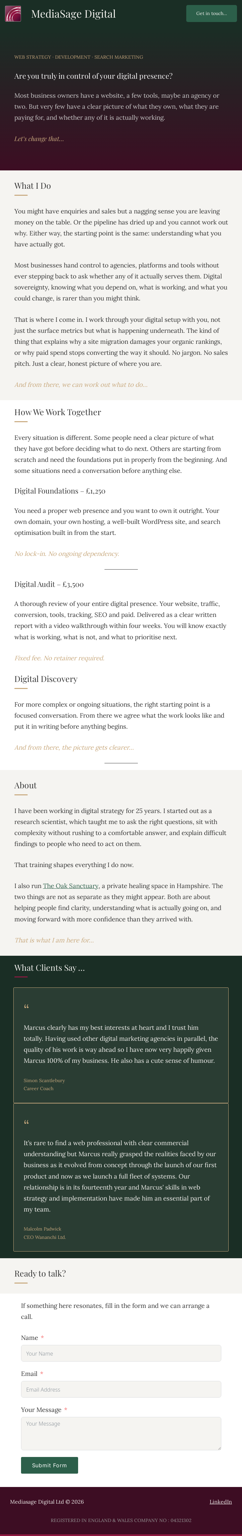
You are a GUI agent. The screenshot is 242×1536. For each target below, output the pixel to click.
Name (29, 1338)
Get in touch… (211, 13)
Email (29, 1374)
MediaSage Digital (73, 13)
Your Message (41, 1410)
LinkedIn (221, 1501)
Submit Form (49, 1465)
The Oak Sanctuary (70, 886)
